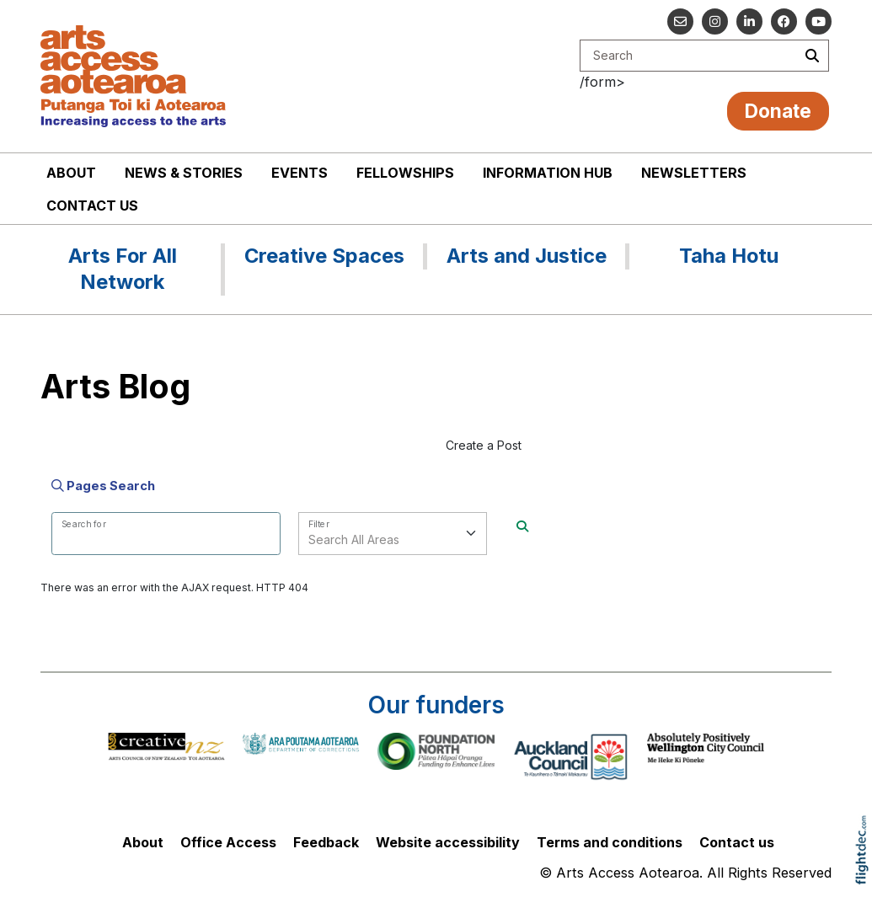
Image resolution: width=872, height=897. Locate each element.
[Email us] (680, 21)
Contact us (92, 205)
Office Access (228, 842)
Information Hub (548, 172)
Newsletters (693, 172)
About (71, 172)
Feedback (326, 842)
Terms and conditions (609, 842)
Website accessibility (448, 842)
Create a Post (484, 445)
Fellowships (405, 172)
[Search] (522, 526)
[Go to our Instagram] (715, 21)
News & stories (184, 172)
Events (299, 172)
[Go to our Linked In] (749, 21)
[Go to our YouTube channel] (818, 21)
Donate (778, 110)
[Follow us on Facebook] (784, 21)
